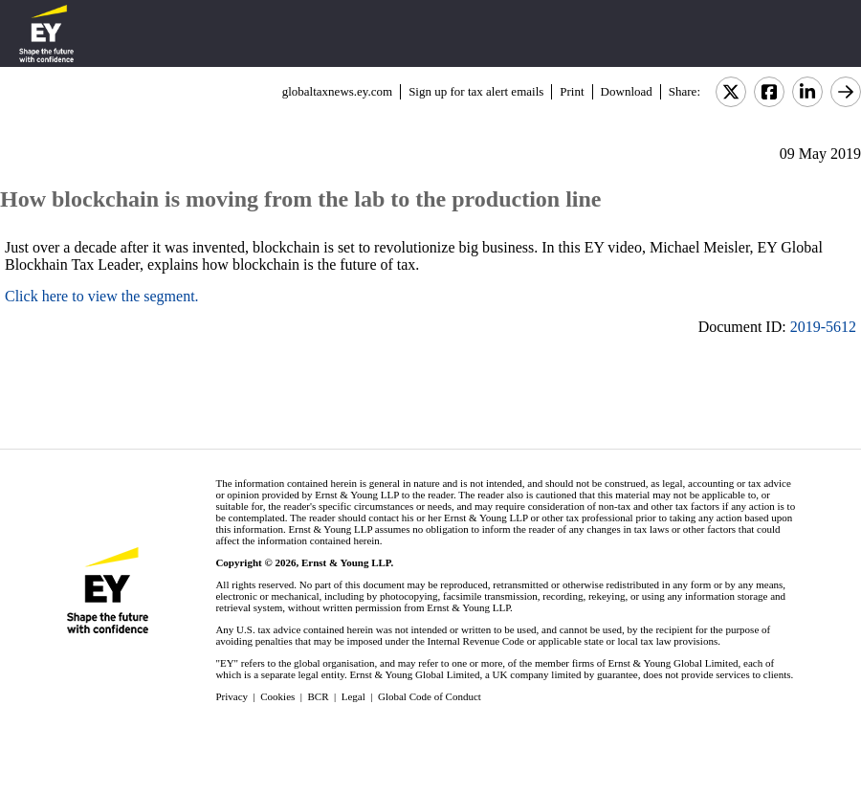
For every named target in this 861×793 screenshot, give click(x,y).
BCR (318, 696)
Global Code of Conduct (429, 696)
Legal (353, 696)
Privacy (231, 696)
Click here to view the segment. (102, 296)
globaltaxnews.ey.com (337, 91)
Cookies (277, 696)
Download (626, 91)
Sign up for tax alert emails (475, 91)
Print (572, 91)
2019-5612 (823, 327)
